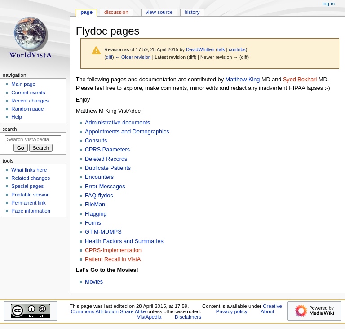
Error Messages (105, 186)
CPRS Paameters (107, 150)
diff (109, 57)
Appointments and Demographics (127, 132)
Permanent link (28, 202)
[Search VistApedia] (33, 139)
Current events (28, 92)
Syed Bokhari (300, 79)
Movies (94, 282)
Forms (93, 223)
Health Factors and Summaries (124, 241)
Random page (27, 108)
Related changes (30, 178)
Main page (23, 84)
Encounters (99, 177)
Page (86, 12)
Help (16, 117)
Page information (30, 210)
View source (159, 12)
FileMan (95, 204)
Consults (96, 141)
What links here (29, 170)
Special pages (27, 186)
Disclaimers (188, 317)
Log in (329, 3)
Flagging (96, 214)
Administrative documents (117, 123)
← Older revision (132, 57)
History (192, 12)
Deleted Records (106, 159)
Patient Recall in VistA (113, 259)
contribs (237, 49)
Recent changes (30, 100)
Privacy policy (232, 311)
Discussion (116, 12)
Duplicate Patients (108, 168)
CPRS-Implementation (113, 250)
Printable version (30, 194)
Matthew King (243, 79)
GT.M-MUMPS (103, 232)
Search (10, 129)
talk (221, 49)
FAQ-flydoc (99, 195)
